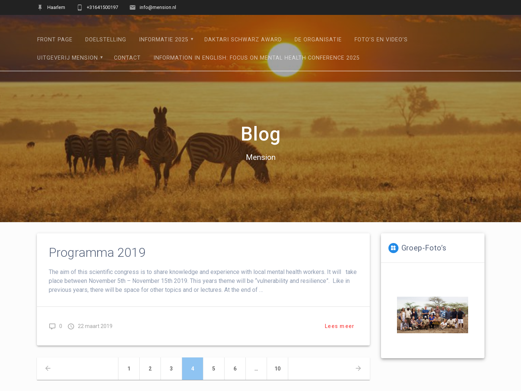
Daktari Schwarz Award (243, 40)
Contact (127, 58)
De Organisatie (318, 40)
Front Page (55, 40)
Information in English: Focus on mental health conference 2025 (256, 58)
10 (281, 368)
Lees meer (340, 326)
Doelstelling (105, 40)
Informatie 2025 (163, 40)
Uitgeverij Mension (67, 58)
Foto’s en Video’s (381, 40)
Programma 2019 (97, 252)
